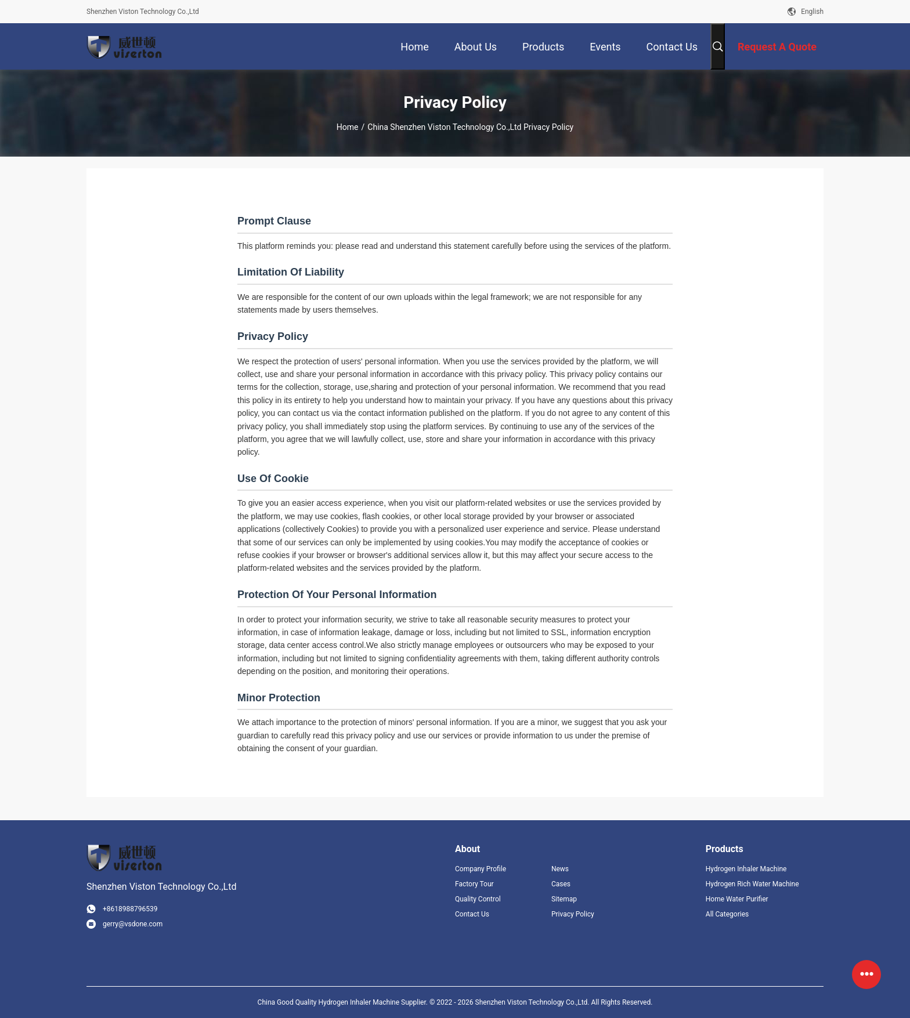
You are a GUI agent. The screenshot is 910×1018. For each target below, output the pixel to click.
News (560, 869)
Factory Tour (474, 884)
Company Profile (480, 869)
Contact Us (472, 914)
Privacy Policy (572, 914)
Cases (560, 884)
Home (348, 127)
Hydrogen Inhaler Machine (746, 869)
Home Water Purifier (737, 899)
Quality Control (478, 899)
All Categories (727, 914)
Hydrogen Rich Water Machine (752, 884)
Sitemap (564, 899)
